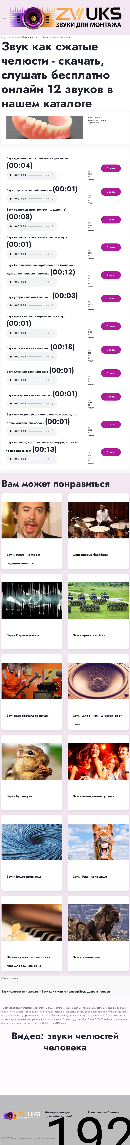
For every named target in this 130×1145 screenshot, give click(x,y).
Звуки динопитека (86, 957)
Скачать (111, 168)
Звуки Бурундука (19, 796)
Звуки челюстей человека (56, 37)
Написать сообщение (103, 1112)
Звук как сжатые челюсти (60, 991)
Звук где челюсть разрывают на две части (37, 158)
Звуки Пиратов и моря (23, 635)
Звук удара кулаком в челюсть (29, 297)
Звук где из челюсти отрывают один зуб (35, 316)
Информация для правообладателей (59, 1114)
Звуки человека (31, 37)
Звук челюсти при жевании (21, 991)
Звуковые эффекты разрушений (30, 715)
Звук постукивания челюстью (28, 348)
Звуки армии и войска (89, 635)
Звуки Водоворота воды (24, 876)
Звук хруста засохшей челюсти (29, 190)
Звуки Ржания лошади (90, 876)
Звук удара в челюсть (95, 991)
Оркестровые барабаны (90, 555)
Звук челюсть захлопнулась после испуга (36, 237)
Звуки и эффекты (10, 37)
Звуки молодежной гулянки (93, 796)
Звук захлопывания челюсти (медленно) (36, 209)
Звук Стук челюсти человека (27, 372)
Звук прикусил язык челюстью (29, 395)
